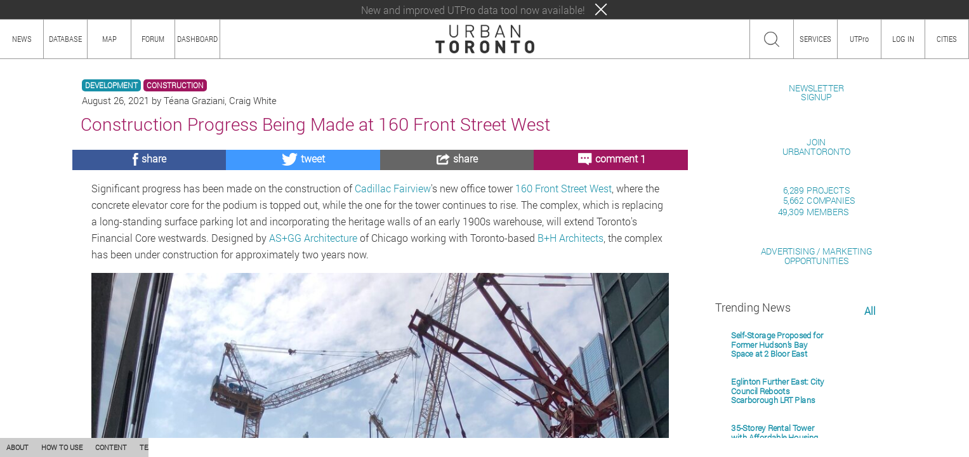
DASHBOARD (197, 38)
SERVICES (815, 38)
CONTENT (111, 447)
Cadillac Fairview (393, 188)
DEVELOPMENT (111, 85)
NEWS (22, 38)
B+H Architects (570, 237)
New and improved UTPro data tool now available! (473, 10)
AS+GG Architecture (313, 237)
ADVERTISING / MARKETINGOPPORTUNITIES (816, 402)
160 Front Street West (563, 188)
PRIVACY (185, 447)
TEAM (149, 447)
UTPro (859, 38)
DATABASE (65, 38)
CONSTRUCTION (175, 85)
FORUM (153, 38)
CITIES (947, 38)
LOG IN (903, 38)
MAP (109, 38)
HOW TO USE (61, 447)
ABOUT (17, 447)
